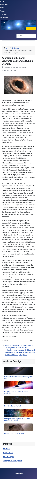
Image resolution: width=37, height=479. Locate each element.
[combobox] (26, 36)
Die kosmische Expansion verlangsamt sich (18, 378)
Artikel (2, 8)
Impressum (19, 473)
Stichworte (3, 14)
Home (2, 1)
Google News (8, 453)
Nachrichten (4, 5)
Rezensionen (4, 17)
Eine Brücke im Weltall (12, 406)
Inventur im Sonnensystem (14, 433)
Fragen (2, 11)
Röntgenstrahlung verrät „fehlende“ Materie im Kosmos (17, 420)
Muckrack (6, 449)
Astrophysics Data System (12, 461)
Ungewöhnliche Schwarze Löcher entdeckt (16, 392)
